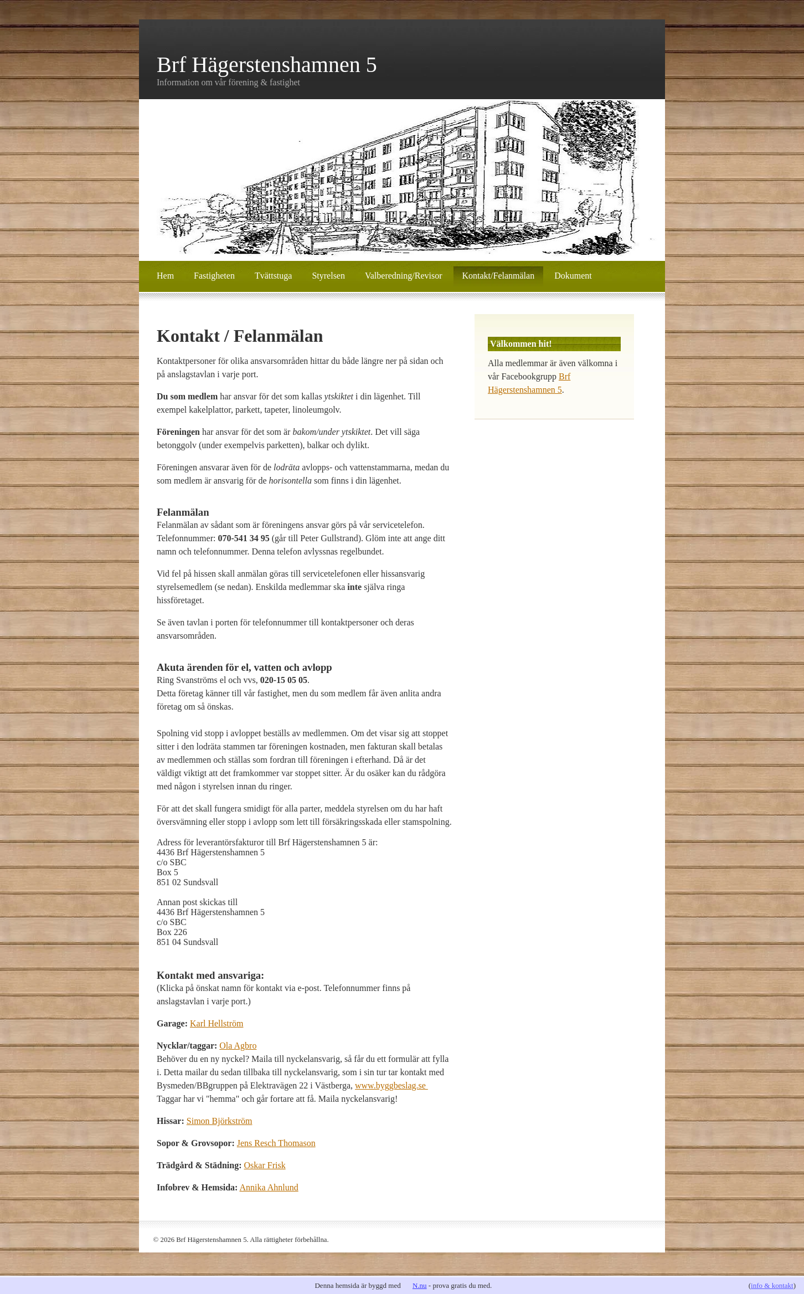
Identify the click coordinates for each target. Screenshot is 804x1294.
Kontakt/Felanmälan (498, 275)
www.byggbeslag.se (391, 1085)
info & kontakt (772, 1285)
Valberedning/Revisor (403, 275)
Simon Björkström (219, 1121)
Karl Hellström (216, 1023)
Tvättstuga (273, 275)
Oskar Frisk (265, 1165)
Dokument (573, 275)
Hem (165, 275)
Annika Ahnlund (269, 1187)
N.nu (420, 1285)
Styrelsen (328, 275)
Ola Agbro (237, 1045)
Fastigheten (214, 275)
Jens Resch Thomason (276, 1143)
